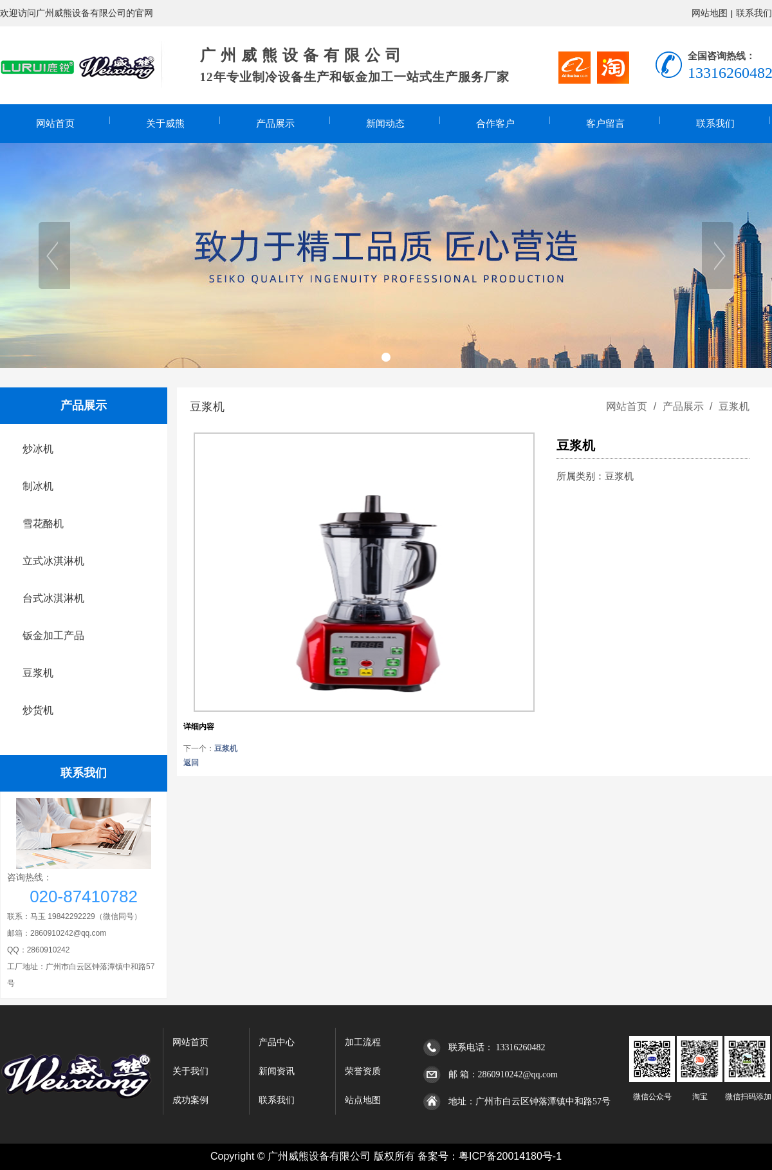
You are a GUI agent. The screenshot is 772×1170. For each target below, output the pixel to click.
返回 (191, 762)
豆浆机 (732, 406)
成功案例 (190, 1100)
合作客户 (495, 123)
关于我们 (190, 1071)
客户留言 (605, 123)
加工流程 (363, 1042)
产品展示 (275, 123)
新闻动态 (385, 123)
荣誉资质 (363, 1071)
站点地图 (363, 1100)
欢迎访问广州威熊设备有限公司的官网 (76, 13)
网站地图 (710, 13)
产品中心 (277, 1042)
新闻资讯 (277, 1071)
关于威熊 (165, 123)
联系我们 (754, 13)
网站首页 (55, 123)
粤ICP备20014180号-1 (510, 1156)
